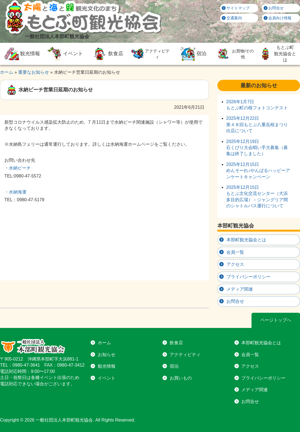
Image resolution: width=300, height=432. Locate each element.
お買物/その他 (235, 53)
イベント (64, 53)
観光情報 (21, 53)
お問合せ (274, 8)
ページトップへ (275, 320)
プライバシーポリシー (248, 276)
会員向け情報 (278, 18)
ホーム (104, 342)
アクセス (235, 264)
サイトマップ (236, 8)
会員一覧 (235, 252)
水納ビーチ (20, 168)
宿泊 (192, 53)
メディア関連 (239, 289)
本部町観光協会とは (246, 239)
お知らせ (106, 354)
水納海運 (17, 192)
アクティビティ (149, 53)
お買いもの (181, 378)
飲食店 (107, 53)
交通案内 (232, 18)
